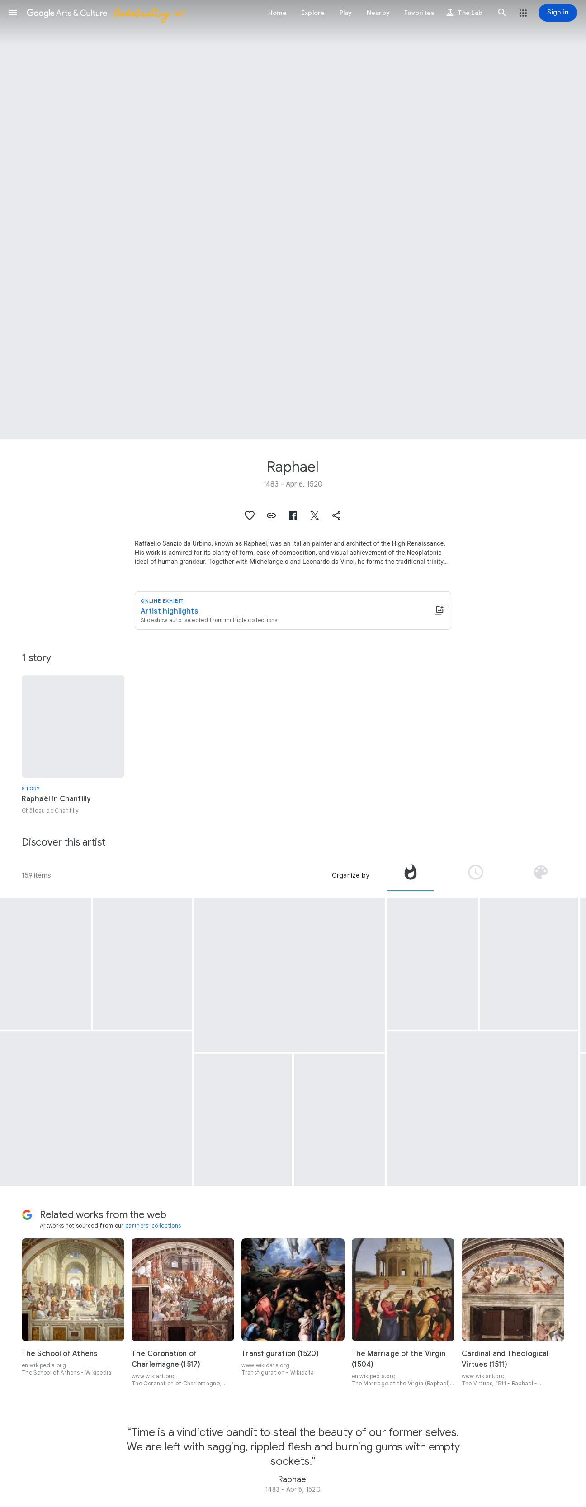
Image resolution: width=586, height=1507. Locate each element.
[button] (13, 13)
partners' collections (153, 1225)
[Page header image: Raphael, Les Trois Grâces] (293, 219)
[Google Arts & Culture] (105, 12)
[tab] (410, 875)
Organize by (350, 875)
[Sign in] (558, 13)
